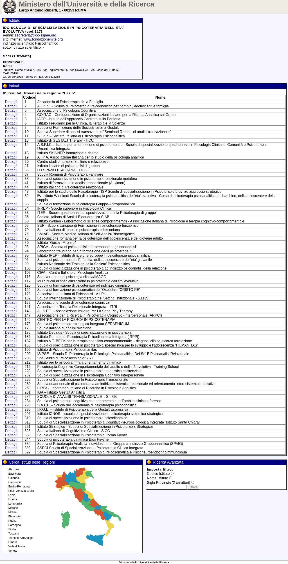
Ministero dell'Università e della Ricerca (86, 4)
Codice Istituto (158, 474)
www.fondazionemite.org (43, 39)
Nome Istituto (157, 478)
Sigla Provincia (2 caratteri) (168, 483)
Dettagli (11, 102)
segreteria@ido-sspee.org (35, 35)
